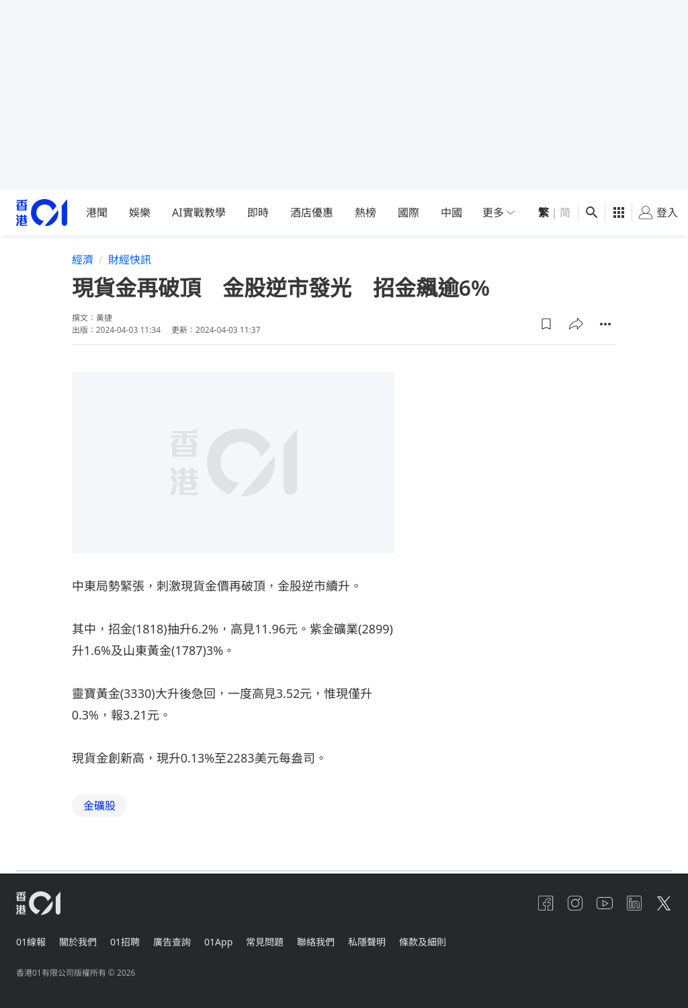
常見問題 (278, 939)
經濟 (82, 259)
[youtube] (599, 903)
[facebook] (535, 903)
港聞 (97, 212)
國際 (408, 212)
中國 (451, 212)
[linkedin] (632, 903)
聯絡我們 (332, 939)
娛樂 (139, 212)
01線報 (31, 939)
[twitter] (664, 903)
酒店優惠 (311, 212)
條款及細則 (444, 939)
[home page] (41, 213)
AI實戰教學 (199, 212)
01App (229, 939)
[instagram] (567, 903)
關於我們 (80, 939)
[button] (546, 324)
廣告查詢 (180, 939)
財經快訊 (129, 259)
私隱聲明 (385, 939)
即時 (258, 212)
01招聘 (130, 939)
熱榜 (365, 212)
